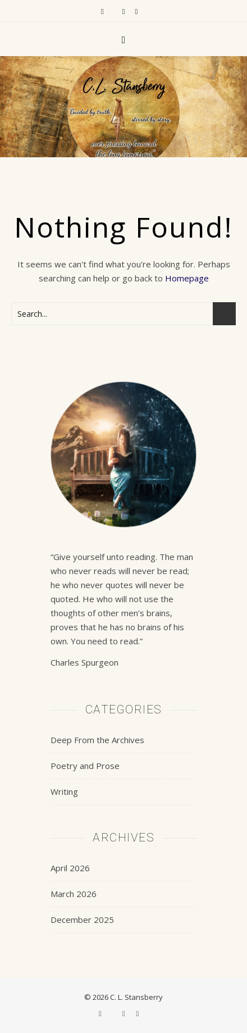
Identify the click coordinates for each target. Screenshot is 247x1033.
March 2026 (74, 893)
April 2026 (70, 867)
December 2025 (82, 919)
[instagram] (124, 11)
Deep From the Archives (97, 739)
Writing (64, 791)
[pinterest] (136, 11)
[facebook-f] (103, 11)
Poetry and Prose (85, 765)
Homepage (187, 278)
